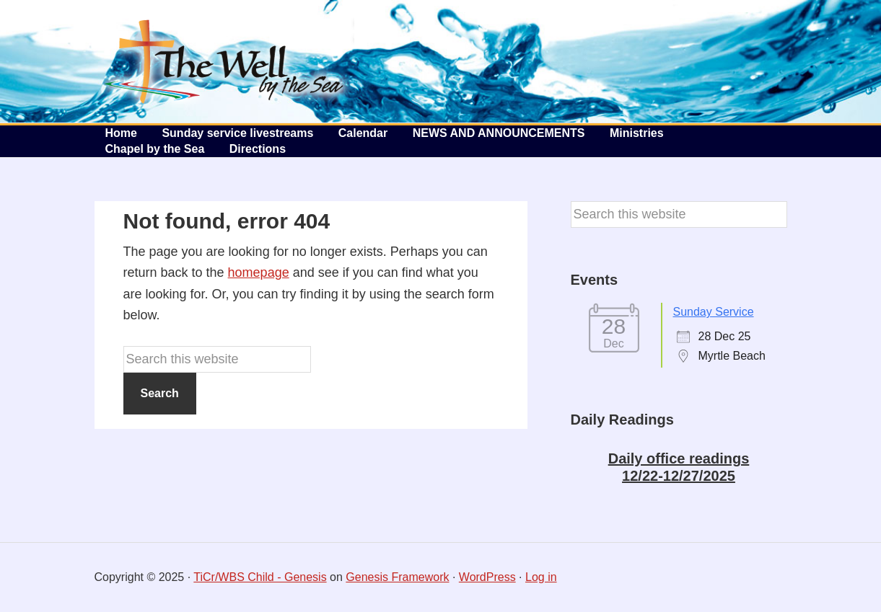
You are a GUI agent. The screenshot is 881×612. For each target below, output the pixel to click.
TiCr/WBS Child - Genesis (259, 577)
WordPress (487, 577)
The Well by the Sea (224, 61)
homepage (258, 272)
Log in (541, 577)
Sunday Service (713, 312)
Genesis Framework (397, 577)
